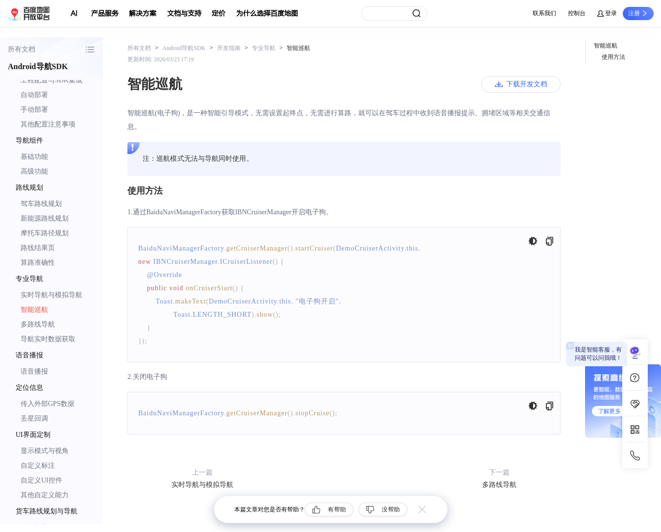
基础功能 (34, 156)
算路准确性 (38, 262)
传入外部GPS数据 (47, 403)
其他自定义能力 (45, 495)
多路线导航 (38, 324)
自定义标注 (38, 465)
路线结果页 (38, 248)
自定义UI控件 (41, 480)
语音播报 (34, 371)
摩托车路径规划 (45, 233)
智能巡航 (34, 309)
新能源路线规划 (45, 218)
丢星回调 (34, 418)
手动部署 (34, 109)
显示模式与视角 (45, 451)
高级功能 (34, 171)
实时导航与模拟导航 (51, 295)
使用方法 (613, 56)
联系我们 (544, 13)
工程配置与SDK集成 (51, 80)
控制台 (577, 13)
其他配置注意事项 (48, 124)
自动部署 (34, 95)
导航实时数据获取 (48, 339)
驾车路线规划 (41, 203)
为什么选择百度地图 (267, 13)
